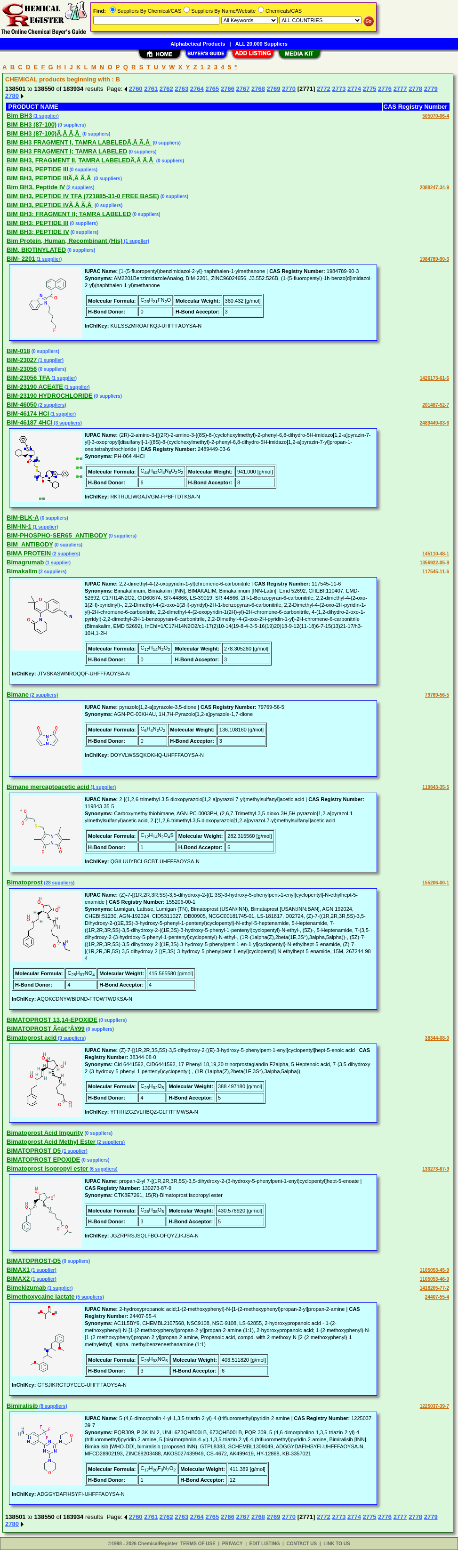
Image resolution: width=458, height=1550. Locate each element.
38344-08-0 (437, 1038)
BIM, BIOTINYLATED (36, 249)
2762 (166, 88)
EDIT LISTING (264, 1543)
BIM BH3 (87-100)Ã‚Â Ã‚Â (44, 133)
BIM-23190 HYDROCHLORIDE (50, 395)
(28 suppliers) (59, 882)
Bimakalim (22, 571)
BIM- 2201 (21, 258)
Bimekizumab (26, 1287)
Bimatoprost (25, 882)
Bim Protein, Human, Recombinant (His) (64, 240)
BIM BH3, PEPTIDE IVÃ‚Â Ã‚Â (50, 205)
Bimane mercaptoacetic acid (48, 786)
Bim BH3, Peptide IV (36, 187)
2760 (136, 88)
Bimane (18, 694)
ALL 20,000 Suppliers (261, 44)
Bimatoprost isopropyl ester (47, 1168)
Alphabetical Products (197, 44)
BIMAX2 (18, 1278)
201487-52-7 (435, 405)
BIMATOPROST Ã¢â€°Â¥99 (46, 1028)
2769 (274, 88)
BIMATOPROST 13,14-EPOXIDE (52, 1019)
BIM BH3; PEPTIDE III (37, 222)
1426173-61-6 (434, 378)
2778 (415, 88)
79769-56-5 (437, 695)
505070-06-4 (435, 116)
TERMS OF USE (198, 1543)
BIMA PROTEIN (29, 553)
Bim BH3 (19, 115)
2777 (400, 88)
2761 (151, 88)
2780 (12, 95)
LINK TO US (336, 1543)
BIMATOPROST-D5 (34, 1260)
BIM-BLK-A (23, 517)
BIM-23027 (22, 359)
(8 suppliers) (52, 1406)
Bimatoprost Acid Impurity (45, 1132)
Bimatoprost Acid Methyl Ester (51, 1141)
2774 (354, 88)
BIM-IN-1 (19, 526)
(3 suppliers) (67, 423)
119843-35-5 (435, 787)
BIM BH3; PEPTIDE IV (38, 231)
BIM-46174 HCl (28, 413)
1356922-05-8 (434, 562)
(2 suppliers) (79, 187)
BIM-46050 (22, 404)
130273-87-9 (435, 1169)
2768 (258, 88)
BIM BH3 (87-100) (31, 124)
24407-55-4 (437, 1297)
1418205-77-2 (434, 1288)
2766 (227, 88)
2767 (243, 88)
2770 (289, 88)
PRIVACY (232, 1543)
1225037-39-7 (434, 1406)
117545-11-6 (435, 571)
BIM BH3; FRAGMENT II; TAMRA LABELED (69, 213)
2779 (431, 88)
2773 (339, 88)
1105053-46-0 (434, 1279)
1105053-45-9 (434, 1270)
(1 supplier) (45, 116)
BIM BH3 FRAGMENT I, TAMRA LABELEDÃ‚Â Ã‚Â (79, 142)
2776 (385, 88)
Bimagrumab (25, 562)
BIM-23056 (22, 368)
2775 (370, 88)
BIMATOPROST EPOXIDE (43, 1159)
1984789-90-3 (434, 259)
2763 (181, 88)
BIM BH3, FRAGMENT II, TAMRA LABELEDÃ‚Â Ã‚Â (81, 160)
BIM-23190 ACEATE (35, 386)
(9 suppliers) (71, 1038)
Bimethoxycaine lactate (41, 1296)
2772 (323, 88)
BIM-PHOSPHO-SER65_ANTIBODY (57, 535)
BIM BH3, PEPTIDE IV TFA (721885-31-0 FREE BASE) (83, 196)
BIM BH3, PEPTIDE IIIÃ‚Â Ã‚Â (50, 178)
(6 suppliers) (102, 1169)
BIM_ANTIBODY (30, 544)
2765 (212, 88)
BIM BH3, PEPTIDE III (37, 169)
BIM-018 (18, 350)
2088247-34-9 (434, 187)
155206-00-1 (435, 882)
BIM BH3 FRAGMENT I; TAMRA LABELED (67, 151)
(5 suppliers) (89, 1297)
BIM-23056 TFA (28, 377)
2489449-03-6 (434, 423)
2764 (197, 88)
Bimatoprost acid (31, 1037)
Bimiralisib (22, 1405)
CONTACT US (301, 1543)
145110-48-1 (435, 553)
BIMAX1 (18, 1269)
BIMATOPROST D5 (34, 1150)
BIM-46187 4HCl (30, 422)
